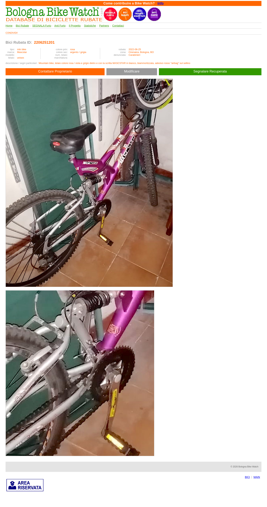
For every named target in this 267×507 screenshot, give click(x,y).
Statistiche (90, 25)
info (160, 3)
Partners (104, 25)
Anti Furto (60, 25)
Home (9, 25)
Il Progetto (75, 25)
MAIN (256, 477)
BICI (247, 477)
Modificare (131, 71)
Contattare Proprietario (55, 71)
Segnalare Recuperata (210, 71)
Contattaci (118, 25)
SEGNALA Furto (41, 25)
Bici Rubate (22, 25)
